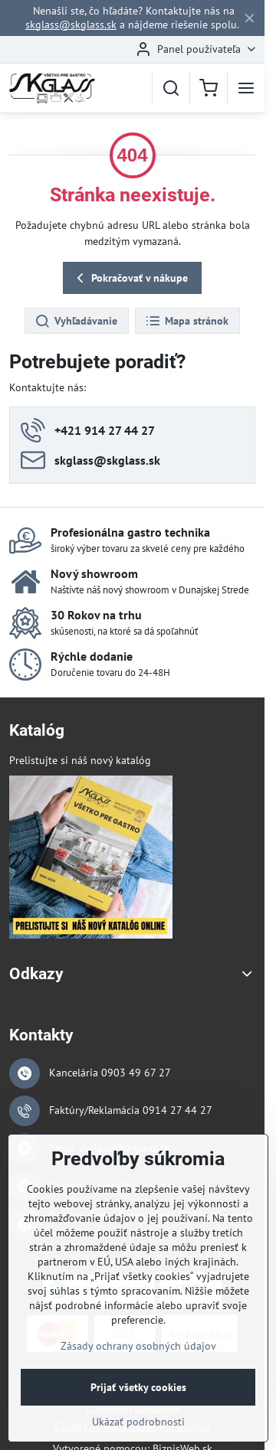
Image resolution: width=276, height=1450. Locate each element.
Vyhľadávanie (75, 321)
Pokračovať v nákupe (130, 278)
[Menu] (246, 88)
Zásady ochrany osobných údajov (138, 1356)
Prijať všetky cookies (138, 1398)
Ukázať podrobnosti (138, 1432)
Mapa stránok (186, 321)
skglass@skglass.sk (71, 24)
